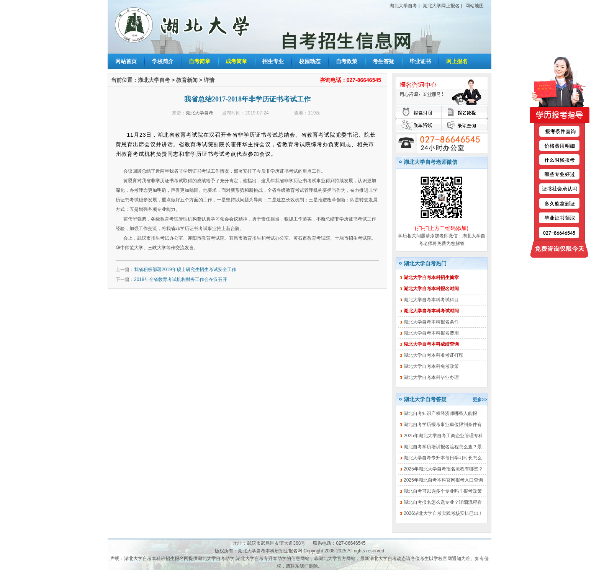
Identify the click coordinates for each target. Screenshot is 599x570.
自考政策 (346, 61)
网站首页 (126, 61)
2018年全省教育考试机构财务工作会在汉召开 (180, 279)
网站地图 (474, 5)
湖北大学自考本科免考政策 (431, 366)
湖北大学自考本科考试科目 (431, 299)
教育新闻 (187, 80)
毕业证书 (420, 61)
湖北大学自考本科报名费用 (431, 333)
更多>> (480, 399)
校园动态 (310, 61)
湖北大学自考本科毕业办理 (431, 377)
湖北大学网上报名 (441, 5)
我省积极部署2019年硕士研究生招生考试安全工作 (185, 269)
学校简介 (162, 61)
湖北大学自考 (403, 5)
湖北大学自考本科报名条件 (431, 322)
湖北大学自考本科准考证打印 (433, 355)
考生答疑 (383, 61)
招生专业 (273, 61)
